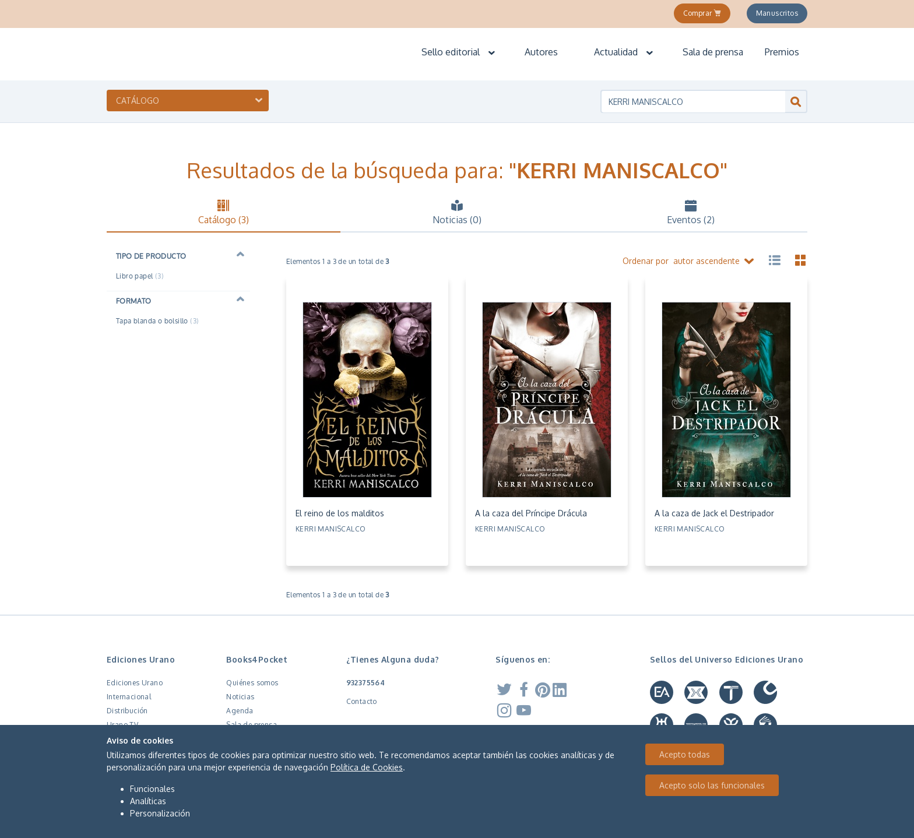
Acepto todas (684, 754)
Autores (541, 52)
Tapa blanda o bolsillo (157, 321)
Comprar (702, 13)
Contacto (361, 701)
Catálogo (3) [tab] (223, 212)
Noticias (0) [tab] (457, 212)
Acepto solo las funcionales (712, 785)
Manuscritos (777, 13)
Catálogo (137, 100)
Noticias (240, 696)
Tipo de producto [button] (151, 256)
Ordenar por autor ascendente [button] (689, 261)
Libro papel (140, 276)
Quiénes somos (252, 682)
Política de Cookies (367, 767)
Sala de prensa (713, 52)
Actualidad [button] (624, 52)
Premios (782, 52)
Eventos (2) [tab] (690, 212)
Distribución (127, 710)
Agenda (239, 710)
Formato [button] (134, 301)
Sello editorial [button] (458, 52)
